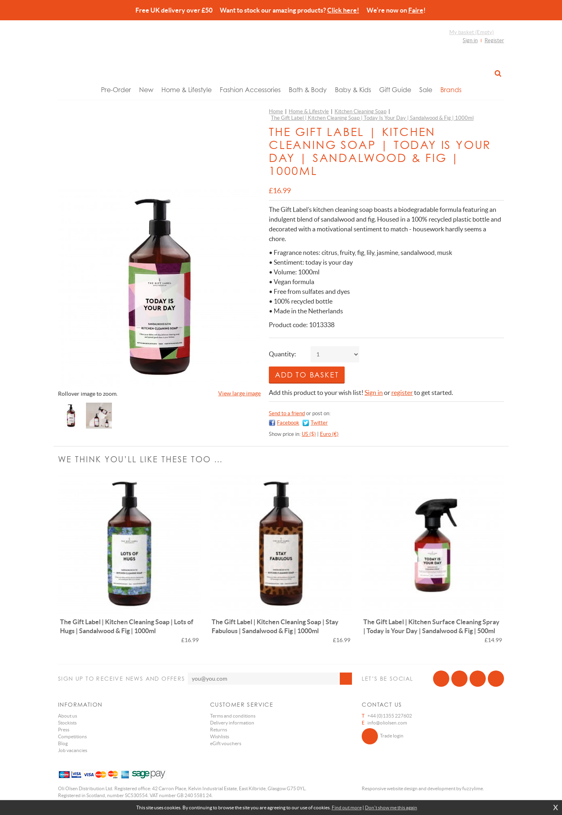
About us (67, 715)
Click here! (343, 10)
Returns (218, 729)
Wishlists (219, 736)
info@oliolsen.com (387, 722)
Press (63, 729)
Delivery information (232, 722)
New (146, 90)
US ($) (309, 434)
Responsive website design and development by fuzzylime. (423, 788)
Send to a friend (287, 413)
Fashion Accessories (250, 90)
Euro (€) (329, 434)
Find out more (347, 807)
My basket (471, 32)
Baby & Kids (353, 90)
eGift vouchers (225, 743)
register (402, 392)
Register (494, 40)
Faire (415, 10)
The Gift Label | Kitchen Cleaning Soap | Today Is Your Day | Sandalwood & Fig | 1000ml (372, 118)
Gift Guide (395, 90)
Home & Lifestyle (186, 90)
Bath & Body (308, 90)
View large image (239, 393)
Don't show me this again (391, 807)
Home (276, 111)
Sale (425, 90)
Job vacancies (72, 750)
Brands (450, 90)
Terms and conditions (232, 715)
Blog (63, 743)
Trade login (382, 736)
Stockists (67, 722)
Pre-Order (116, 90)
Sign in (470, 40)
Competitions (72, 736)
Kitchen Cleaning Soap (360, 111)
